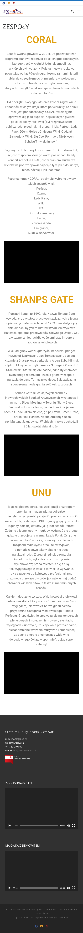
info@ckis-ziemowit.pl (24, 750)
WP (27, 917)
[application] (41, 808)
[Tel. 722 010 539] (14, 3)
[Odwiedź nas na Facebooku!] (3, 3)
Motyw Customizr (59, 917)
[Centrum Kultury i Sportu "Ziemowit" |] (12, 10)
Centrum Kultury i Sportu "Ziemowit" (36, 909)
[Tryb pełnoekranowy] (73, 825)
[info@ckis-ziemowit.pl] (9, 3)
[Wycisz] (68, 825)
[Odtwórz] (9, 825)
